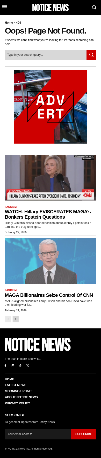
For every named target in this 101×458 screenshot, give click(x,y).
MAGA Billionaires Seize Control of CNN (49, 295)
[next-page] (16, 319)
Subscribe (83, 434)
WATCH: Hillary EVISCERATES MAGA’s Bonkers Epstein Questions (48, 214)
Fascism (11, 206)
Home (9, 22)
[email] (38, 434)
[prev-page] (8, 319)
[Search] (91, 55)
